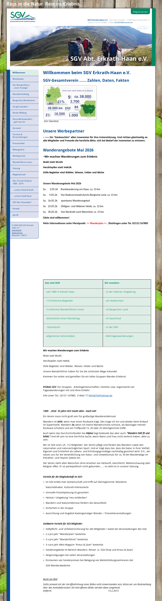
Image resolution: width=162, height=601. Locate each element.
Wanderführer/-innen (22, 162)
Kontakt (16, 208)
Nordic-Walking (20, 112)
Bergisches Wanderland (23, 100)
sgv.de (15, 214)
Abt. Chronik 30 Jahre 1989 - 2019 (22, 182)
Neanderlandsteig (21, 94)
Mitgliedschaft (19, 174)
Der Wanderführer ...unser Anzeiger (21, 86)
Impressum (16, 230)
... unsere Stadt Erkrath (23, 189)
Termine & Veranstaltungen (20, 136)
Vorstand (17, 128)
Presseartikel (19, 143)
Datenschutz (17, 233)
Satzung (16, 168)
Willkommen (19, 72)
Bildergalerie (18, 149)
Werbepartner (19, 155)
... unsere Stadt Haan (22, 196)
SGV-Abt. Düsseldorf (22, 202)
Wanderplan (18, 78)
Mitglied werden (140, 11)
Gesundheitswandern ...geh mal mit (22, 120)
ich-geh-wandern (20, 106)
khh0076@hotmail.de (123, 22)
